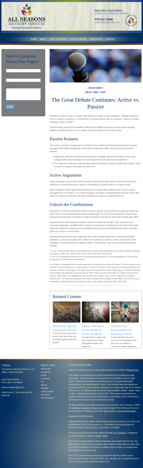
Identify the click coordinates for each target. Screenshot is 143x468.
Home (34, 39)
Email (8, 76)
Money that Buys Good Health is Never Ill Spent (93, 330)
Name (8, 67)
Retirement (46, 369)
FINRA (98, 436)
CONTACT (110, 39)
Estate (44, 375)
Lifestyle (44, 388)
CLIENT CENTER (78, 39)
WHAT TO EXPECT (59, 39)
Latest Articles (47, 391)
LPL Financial (119, 433)
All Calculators (47, 398)
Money (44, 385)
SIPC (105, 436)
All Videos (45, 395)
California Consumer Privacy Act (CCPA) (90, 408)
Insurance (45, 378)
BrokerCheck (133, 370)
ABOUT (43, 39)
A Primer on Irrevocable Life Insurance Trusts (121, 330)
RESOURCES (96, 39)
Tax (42, 382)
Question (10, 86)
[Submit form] (10, 107)
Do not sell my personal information (120, 411)
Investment (46, 372)
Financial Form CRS (82, 365)
